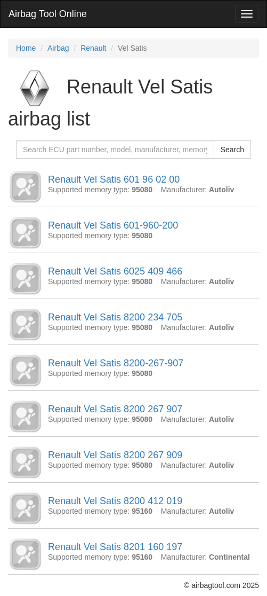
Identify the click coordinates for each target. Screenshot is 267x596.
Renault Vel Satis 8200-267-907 (115, 363)
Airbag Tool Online (48, 14)
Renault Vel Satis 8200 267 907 (115, 409)
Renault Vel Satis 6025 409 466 (115, 271)
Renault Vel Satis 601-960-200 (113, 225)
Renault (93, 48)
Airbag (58, 48)
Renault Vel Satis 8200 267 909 (115, 455)
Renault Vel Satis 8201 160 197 (115, 547)
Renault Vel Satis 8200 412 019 (115, 501)
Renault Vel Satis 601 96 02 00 (114, 179)
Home (26, 48)
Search (232, 149)
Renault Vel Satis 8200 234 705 (115, 317)
